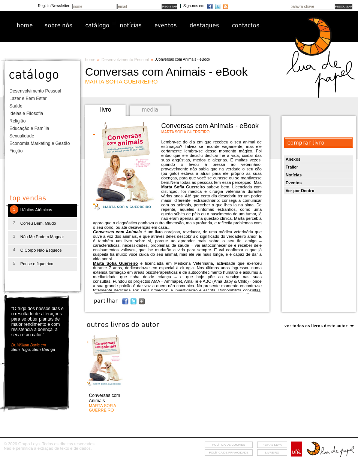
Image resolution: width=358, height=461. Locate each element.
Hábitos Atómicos (36, 209)
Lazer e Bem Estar (27, 98)
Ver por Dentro (300, 190)
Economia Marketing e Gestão (39, 143)
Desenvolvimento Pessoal (35, 91)
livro (105, 109)
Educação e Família (29, 128)
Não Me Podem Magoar (42, 236)
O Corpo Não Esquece (41, 250)
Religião (17, 121)
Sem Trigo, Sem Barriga (33, 349)
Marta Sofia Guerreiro (115, 263)
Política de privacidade (228, 452)
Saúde (15, 106)
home (90, 59)
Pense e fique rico (36, 263)
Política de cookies (228, 444)
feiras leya (272, 444)
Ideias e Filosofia (26, 113)
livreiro (272, 452)
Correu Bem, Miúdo (38, 223)
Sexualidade (21, 136)
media (150, 109)
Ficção (15, 151)
